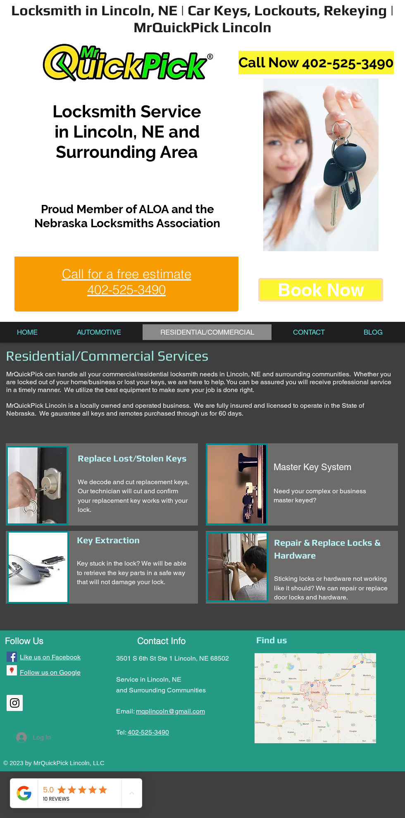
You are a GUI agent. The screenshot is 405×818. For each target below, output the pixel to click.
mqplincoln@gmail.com (170, 711)
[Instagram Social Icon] (15, 703)
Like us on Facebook (50, 657)
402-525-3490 (148, 732)
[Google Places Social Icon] (12, 670)
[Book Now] (320, 290)
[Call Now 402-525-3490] (316, 62)
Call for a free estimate (126, 274)
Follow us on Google (50, 672)
